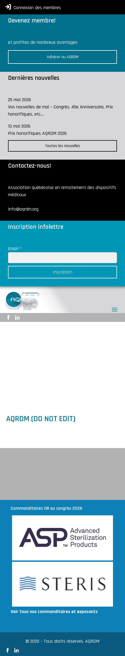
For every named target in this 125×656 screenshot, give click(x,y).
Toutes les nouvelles (62, 146)
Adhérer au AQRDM (63, 57)
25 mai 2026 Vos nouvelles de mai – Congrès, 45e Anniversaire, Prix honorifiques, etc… (60, 107)
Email (15, 249)
